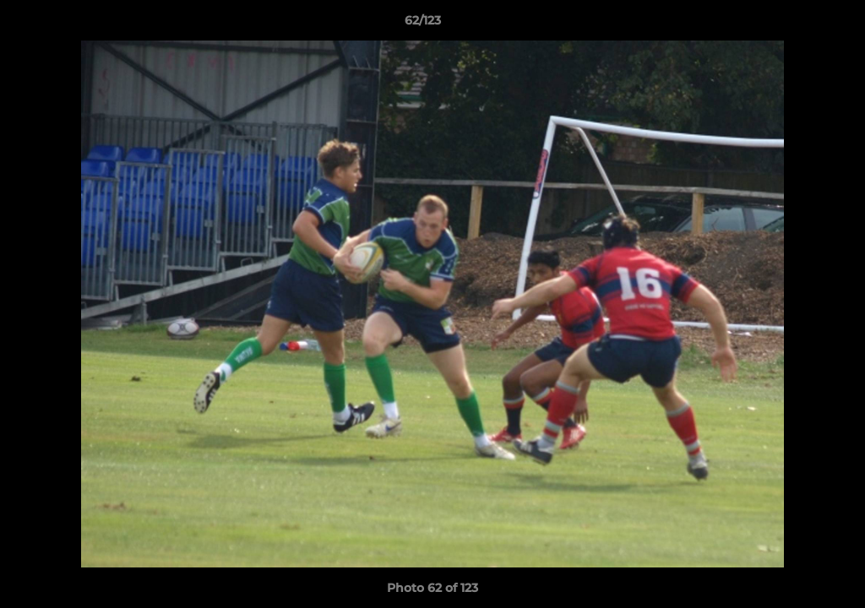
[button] (794, 24)
